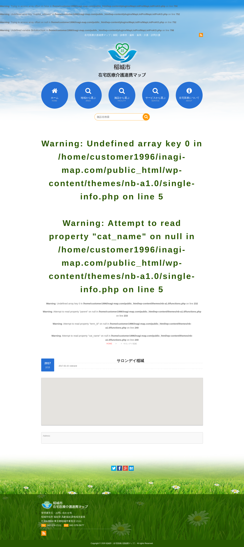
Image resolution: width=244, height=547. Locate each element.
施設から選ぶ (122, 99)
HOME (109, 344)
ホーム (54, 99)
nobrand (73, 366)
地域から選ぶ (88, 99)
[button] (122, 398)
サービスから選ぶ (155, 99)
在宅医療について (189, 99)
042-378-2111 (54, 525)
